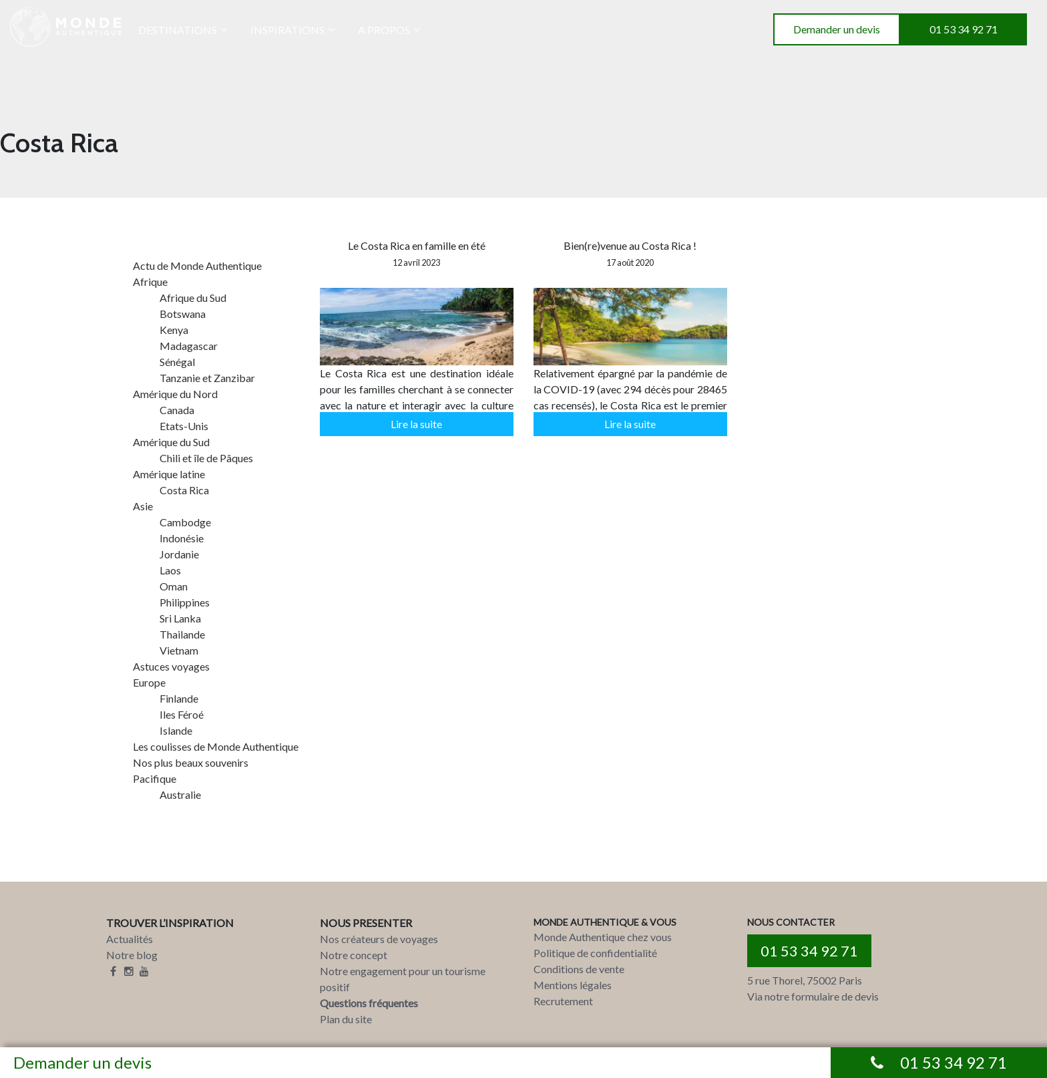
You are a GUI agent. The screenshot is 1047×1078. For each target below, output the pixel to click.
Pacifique (154, 778)
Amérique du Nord (175, 393)
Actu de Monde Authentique (197, 265)
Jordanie (179, 554)
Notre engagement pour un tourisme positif (402, 978)
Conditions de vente (579, 968)
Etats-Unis (184, 425)
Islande (176, 730)
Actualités (129, 938)
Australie (180, 794)
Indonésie (182, 538)
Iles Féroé (182, 714)
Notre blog (132, 954)
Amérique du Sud (171, 441)
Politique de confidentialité (595, 952)
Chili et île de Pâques (206, 458)
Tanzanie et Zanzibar (207, 377)
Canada (177, 409)
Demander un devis (836, 29)
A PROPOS (384, 29)
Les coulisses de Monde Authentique (215, 746)
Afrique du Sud (193, 297)
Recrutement (563, 1001)
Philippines (185, 602)
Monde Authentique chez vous (603, 936)
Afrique (150, 281)
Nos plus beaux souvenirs (190, 762)
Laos (170, 570)
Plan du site (346, 1019)
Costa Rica (184, 490)
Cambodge (185, 522)
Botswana (183, 313)
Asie (143, 506)
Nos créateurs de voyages (379, 938)
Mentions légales (573, 984)
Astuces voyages (171, 666)
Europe (149, 682)
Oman (174, 586)
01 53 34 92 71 (963, 29)
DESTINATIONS (177, 29)
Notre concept (353, 954)
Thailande (182, 634)
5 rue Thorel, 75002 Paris (804, 980)
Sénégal (177, 361)
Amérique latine (169, 474)
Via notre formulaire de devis (813, 996)
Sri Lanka (180, 618)
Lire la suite (416, 423)
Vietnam (179, 650)
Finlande (179, 698)
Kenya (174, 329)
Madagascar (189, 345)
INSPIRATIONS (287, 29)
